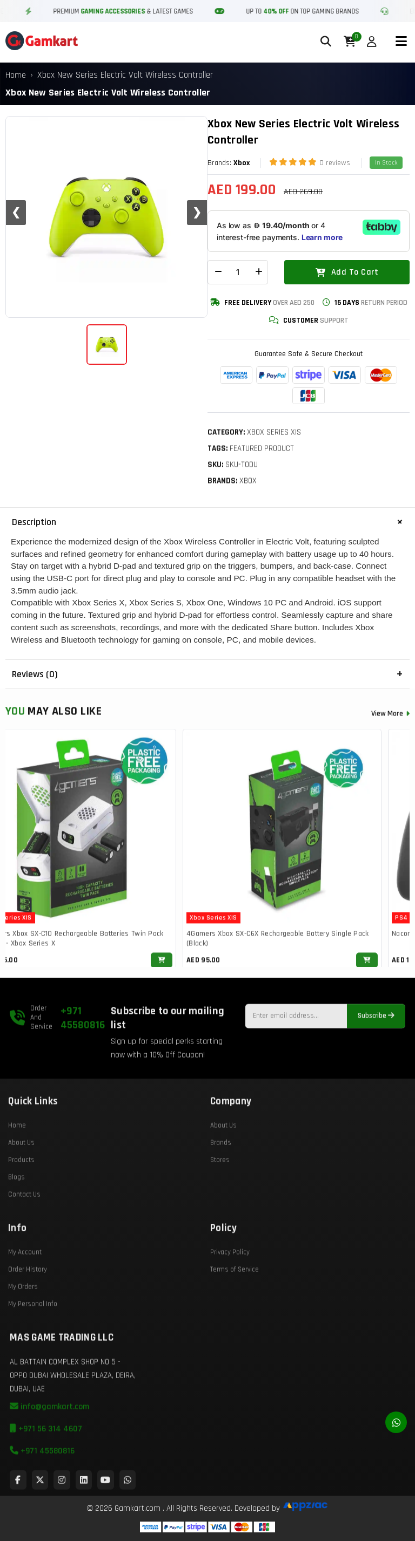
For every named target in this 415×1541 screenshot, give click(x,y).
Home (15, 75)
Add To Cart (347, 272)
